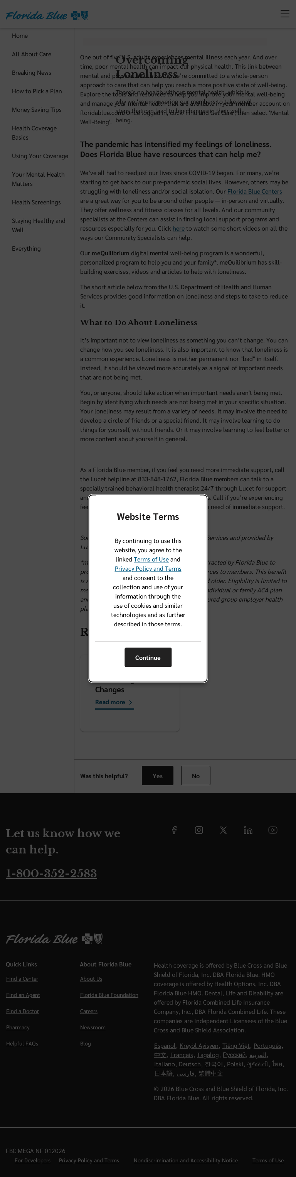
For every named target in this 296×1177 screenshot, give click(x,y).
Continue (148, 657)
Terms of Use (151, 559)
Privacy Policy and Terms (148, 569)
